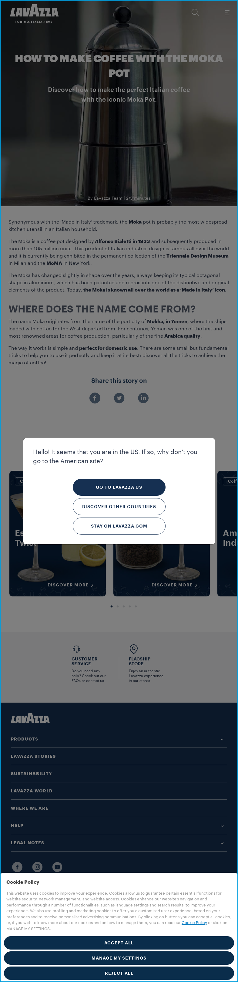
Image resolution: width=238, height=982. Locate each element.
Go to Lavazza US (119, 487)
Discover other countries (119, 506)
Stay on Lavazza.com (119, 526)
